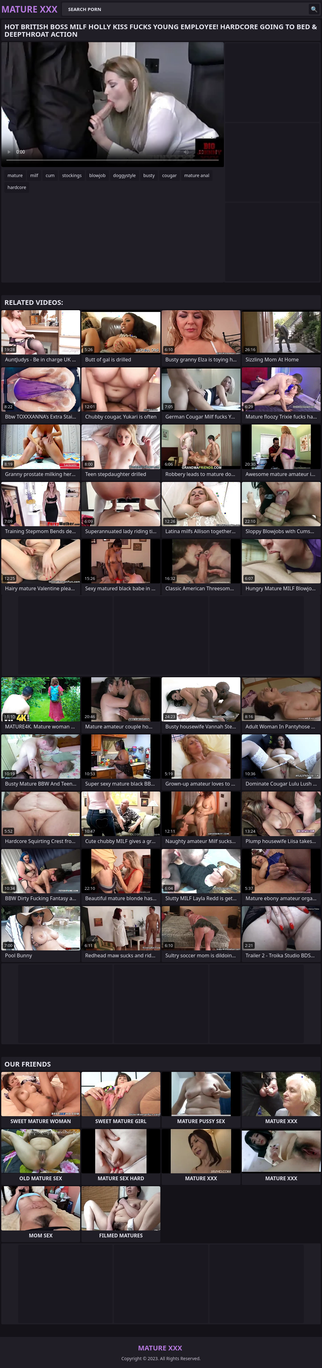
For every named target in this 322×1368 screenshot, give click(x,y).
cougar (169, 175)
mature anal (196, 175)
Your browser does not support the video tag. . (112, 104)
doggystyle (124, 175)
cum (50, 175)
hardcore (17, 187)
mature (15, 175)
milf (34, 175)
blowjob (97, 175)
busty (149, 175)
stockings (72, 175)
